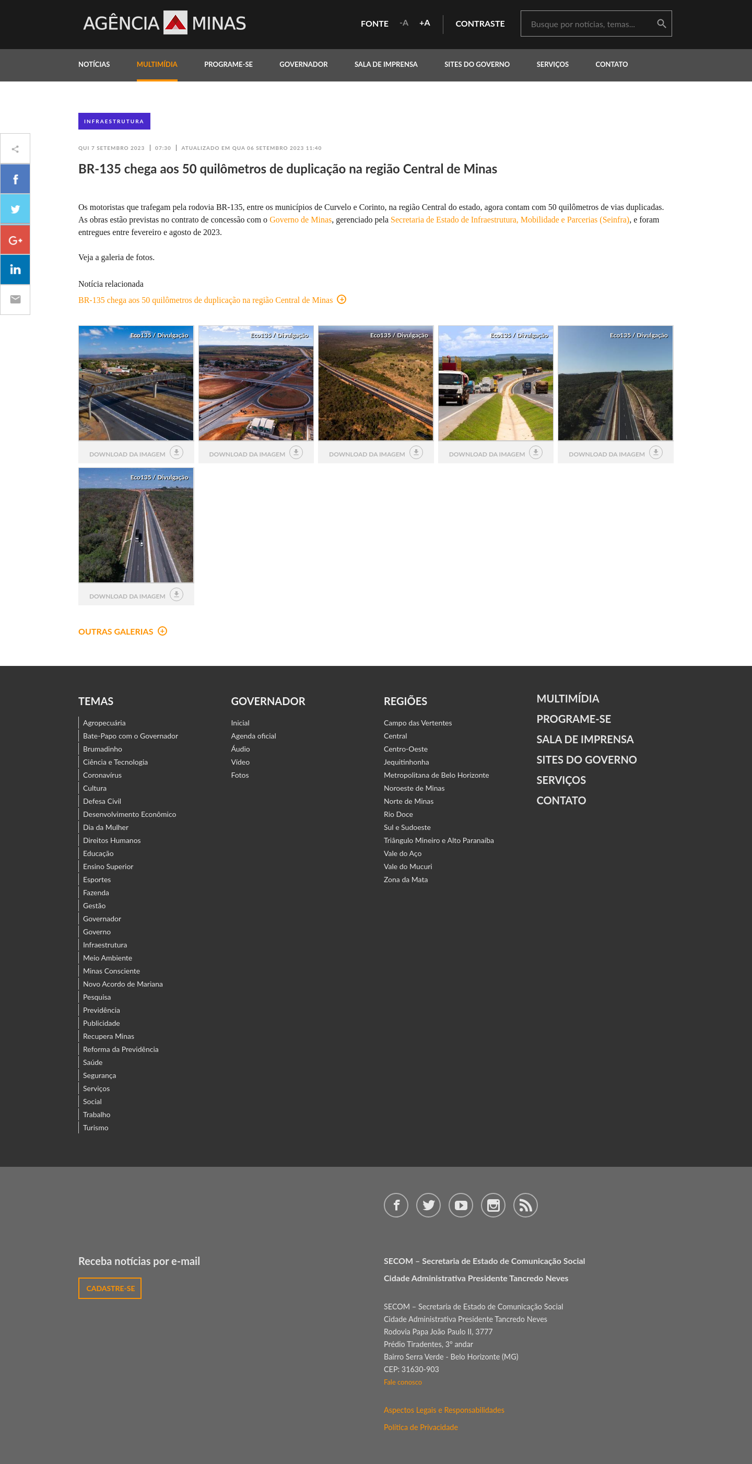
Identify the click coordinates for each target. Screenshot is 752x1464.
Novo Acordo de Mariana (123, 983)
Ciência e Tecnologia (115, 761)
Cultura (95, 787)
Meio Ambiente (107, 957)
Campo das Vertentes (418, 722)
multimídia (157, 64)
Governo (97, 931)
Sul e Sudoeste (407, 827)
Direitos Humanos (112, 840)
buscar (661, 24)
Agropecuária (104, 722)
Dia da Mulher (105, 827)
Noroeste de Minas (414, 787)
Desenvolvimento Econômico (129, 814)
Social (92, 1101)
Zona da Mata (406, 879)
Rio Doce (398, 814)
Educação (98, 853)
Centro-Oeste (406, 748)
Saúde (93, 1062)
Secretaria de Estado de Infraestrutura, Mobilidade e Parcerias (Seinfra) (510, 219)
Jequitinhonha (406, 761)
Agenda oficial (253, 735)
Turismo (96, 1127)
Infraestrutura (114, 121)
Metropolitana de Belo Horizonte (436, 774)
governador (303, 64)
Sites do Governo (477, 64)
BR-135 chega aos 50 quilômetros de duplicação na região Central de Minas (212, 300)
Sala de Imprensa (386, 64)
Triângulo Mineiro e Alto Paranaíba (439, 840)
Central (395, 735)
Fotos (240, 774)
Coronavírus (102, 774)
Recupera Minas (108, 1036)
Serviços (553, 64)
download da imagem (136, 452)
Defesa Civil (102, 801)
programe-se (228, 64)
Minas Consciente (111, 970)
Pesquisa (97, 996)
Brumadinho (102, 748)
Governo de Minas (300, 219)
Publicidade (101, 1022)
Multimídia (568, 698)
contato (612, 64)
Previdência (101, 1009)
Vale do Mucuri (408, 866)
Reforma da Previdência (121, 1049)
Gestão (94, 905)
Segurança (99, 1075)
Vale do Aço (402, 853)
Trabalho (97, 1114)
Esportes (97, 879)
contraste (480, 23)
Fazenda (96, 892)
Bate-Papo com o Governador (130, 735)
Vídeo (240, 761)
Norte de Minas (408, 801)
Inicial (240, 722)
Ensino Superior (108, 866)
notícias (94, 64)
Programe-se (574, 718)
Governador (102, 918)
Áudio (240, 748)
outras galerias (122, 631)
